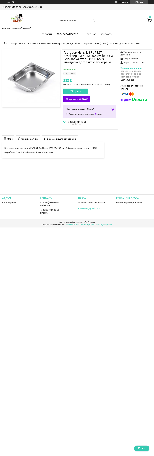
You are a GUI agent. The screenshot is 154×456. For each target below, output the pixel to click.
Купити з (78, 99)
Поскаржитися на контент (77, 225)
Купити (77, 91)
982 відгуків (123, 2)
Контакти (106, 34)
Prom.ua (91, 222)
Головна (47, 34)
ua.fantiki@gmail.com (89, 208)
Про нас (91, 34)
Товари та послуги (68, 34)
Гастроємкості (18, 43)
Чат (142, 448)
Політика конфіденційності (100, 225)
